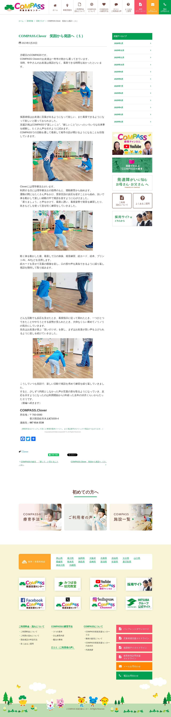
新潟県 (103, 562)
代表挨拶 (89, 650)
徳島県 (81, 562)
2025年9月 (118, 72)
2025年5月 (118, 100)
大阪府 (92, 558)
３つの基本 (57, 632)
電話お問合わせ (165, 7)
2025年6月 (118, 93)
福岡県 (81, 558)
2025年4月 (118, 107)
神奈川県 (60, 565)
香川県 (70, 558)
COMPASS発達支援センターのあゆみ (98, 644)
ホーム (55, 7)
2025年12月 (119, 50)
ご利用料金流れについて (80, 7)
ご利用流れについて (122, 200)
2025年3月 (118, 114)
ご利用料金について (29, 632)
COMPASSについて (92, 7)
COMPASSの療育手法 (104, 7)
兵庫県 (103, 558)
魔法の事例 (57, 640)
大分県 (126, 558)
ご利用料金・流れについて (31, 626)
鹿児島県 (127, 562)
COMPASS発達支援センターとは (98, 633)
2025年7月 (118, 86)
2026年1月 (118, 43)
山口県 (137, 558)
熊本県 (70, 562)
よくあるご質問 (128, 7)
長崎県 (92, 562)
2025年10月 (119, 65)
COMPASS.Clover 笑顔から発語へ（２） (89, 462)
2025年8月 (118, 79)
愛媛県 (59, 562)
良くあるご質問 (27, 644)
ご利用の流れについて (30, 636)
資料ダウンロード (140, 7)
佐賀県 (115, 562)
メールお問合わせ (153, 7)
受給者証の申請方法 (29, 640)
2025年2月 (118, 122)
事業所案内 (67, 7)
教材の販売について (94, 638)
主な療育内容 (58, 636)
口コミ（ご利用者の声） (63, 647)
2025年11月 (119, 57)
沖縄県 (72, 565)
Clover (25, 451)
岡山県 (59, 558)
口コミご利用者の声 (116, 7)
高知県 (115, 558)
